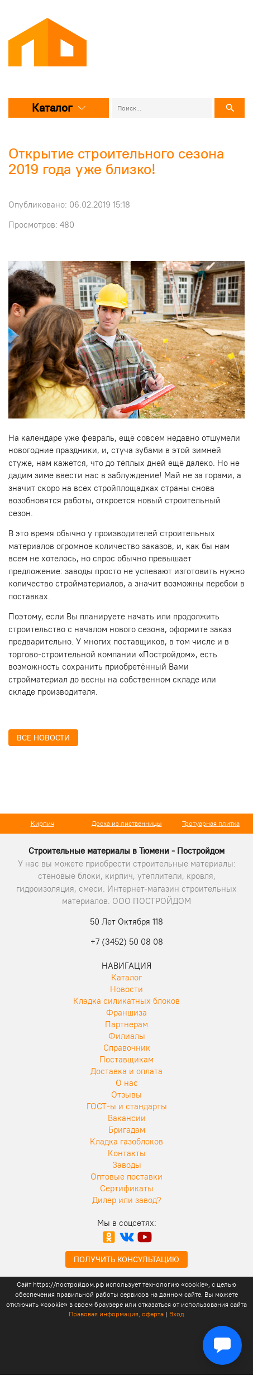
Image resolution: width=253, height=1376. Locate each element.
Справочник (126, 1047)
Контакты (127, 1153)
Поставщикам (126, 1059)
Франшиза (126, 1012)
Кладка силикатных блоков (126, 1000)
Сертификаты (127, 1188)
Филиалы (126, 1036)
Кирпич (42, 823)
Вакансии (127, 1118)
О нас (127, 1082)
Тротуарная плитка (211, 823)
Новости (126, 989)
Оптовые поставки (126, 1176)
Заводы (126, 1165)
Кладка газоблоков (126, 1141)
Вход (176, 1314)
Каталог (59, 107)
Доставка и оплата (126, 1071)
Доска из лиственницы (127, 823)
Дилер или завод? (126, 1200)
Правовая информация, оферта (116, 1314)
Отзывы (126, 1094)
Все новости (43, 738)
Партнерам (126, 1024)
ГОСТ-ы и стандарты (127, 1106)
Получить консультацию (126, 1259)
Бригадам (126, 1129)
